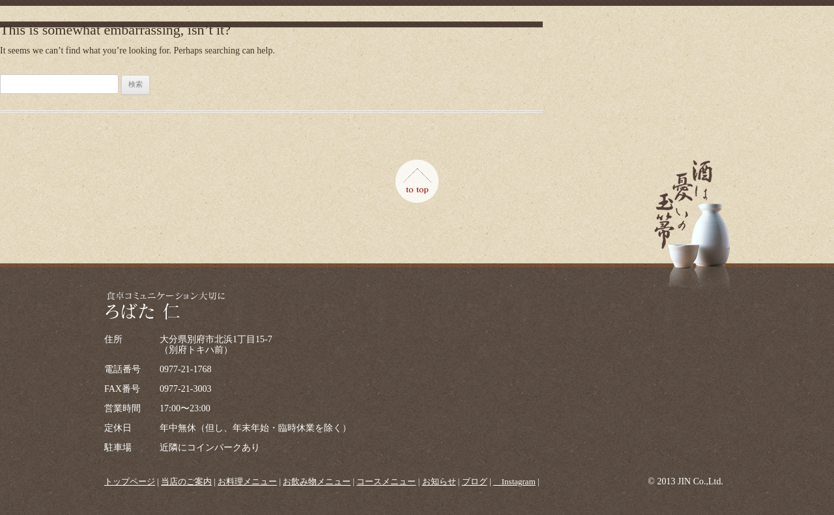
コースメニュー (386, 481)
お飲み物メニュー (317, 481)
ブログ (474, 481)
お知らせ (439, 481)
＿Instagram (514, 481)
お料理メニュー (247, 481)
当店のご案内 (186, 481)
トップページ (129, 481)
